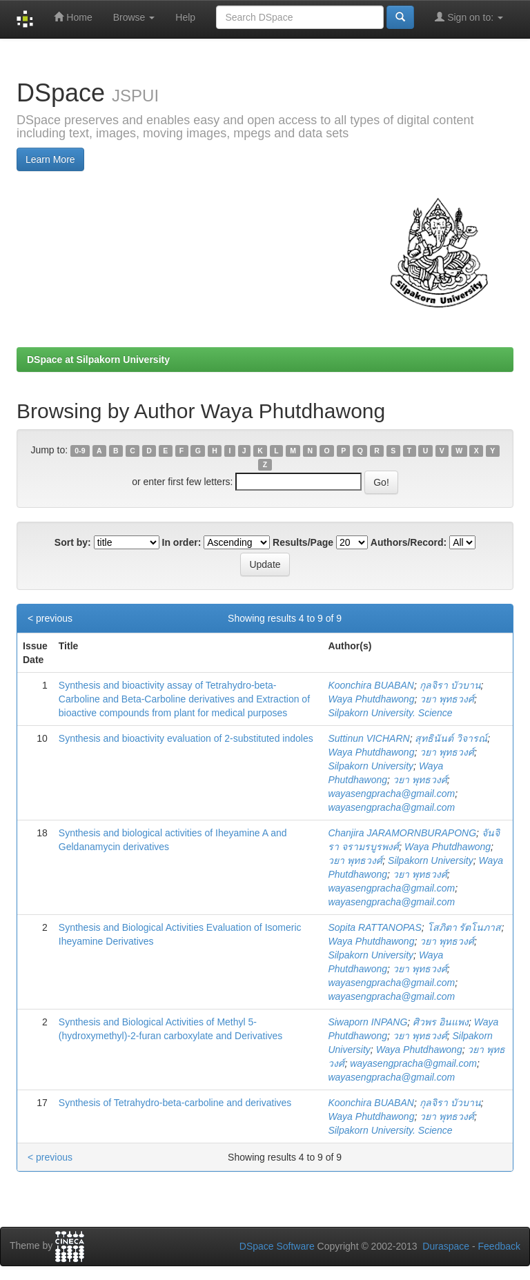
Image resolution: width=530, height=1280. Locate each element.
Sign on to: (469, 17)
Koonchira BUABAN (371, 685)
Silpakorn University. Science (390, 712)
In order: (182, 542)
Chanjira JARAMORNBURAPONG (402, 832)
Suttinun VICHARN (368, 738)
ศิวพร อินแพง (441, 1021)
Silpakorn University (370, 765)
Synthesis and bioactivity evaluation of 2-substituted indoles (186, 738)
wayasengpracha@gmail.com (391, 793)
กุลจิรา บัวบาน (450, 685)
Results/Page (303, 542)
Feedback (499, 1246)
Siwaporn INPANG (367, 1021)
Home (73, 17)
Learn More (50, 159)
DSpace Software (277, 1246)
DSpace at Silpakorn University (98, 359)
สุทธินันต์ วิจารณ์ (451, 738)
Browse (134, 17)
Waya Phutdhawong (371, 699)
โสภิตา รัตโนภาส (464, 927)
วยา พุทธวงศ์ (447, 699)
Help (185, 17)
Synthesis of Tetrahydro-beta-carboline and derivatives (175, 1102)
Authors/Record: (408, 542)
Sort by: (73, 542)
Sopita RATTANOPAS (374, 927)
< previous (50, 618)
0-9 (80, 450)
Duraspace (445, 1246)
